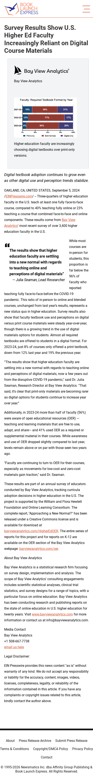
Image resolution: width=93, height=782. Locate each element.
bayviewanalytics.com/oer (38, 549)
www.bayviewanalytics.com (52, 614)
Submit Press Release (71, 741)
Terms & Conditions (14, 749)
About (10, 741)
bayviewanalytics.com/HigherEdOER (31, 531)
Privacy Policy (82, 749)
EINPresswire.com (19, 196)
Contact (46, 757)
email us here (14, 647)
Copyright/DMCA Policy (50, 749)
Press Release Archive (35, 741)
